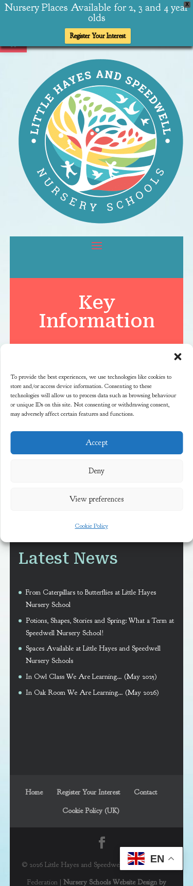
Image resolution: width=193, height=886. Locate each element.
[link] (101, 219)
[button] (177, 357)
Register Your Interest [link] (98, 36)
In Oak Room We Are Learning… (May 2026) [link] (92, 692)
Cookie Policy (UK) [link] (90, 810)
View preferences (96, 499)
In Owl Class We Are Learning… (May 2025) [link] (91, 676)
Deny (96, 471)
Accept (96, 443)
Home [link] (34, 791)
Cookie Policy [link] (91, 526)
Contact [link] (145, 791)
